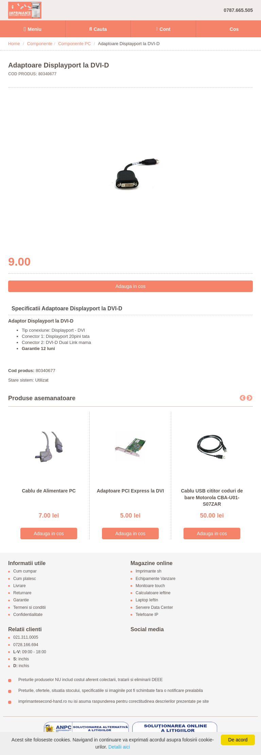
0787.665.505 (238, 10)
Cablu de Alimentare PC (48, 490)
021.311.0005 (25, 637)
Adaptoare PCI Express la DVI (130, 490)
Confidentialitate (27, 614)
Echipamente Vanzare (155, 578)
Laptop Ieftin (147, 600)
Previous (242, 398)
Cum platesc (24, 578)
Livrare (19, 585)
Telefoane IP (147, 614)
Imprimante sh (148, 571)
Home (14, 43)
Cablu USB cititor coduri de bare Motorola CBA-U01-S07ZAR (212, 497)
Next (249, 398)
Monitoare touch (150, 585)
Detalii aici (119, 747)
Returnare (22, 593)
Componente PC (74, 43)
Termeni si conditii (29, 607)
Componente (39, 43)
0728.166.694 (25, 644)
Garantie (21, 600)
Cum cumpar (25, 571)
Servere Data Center (154, 607)
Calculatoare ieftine (153, 593)
